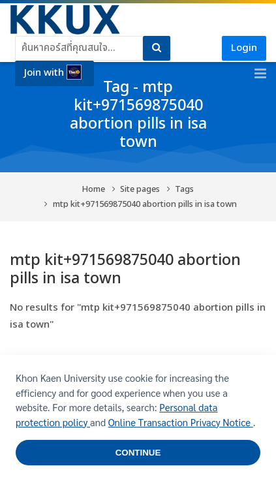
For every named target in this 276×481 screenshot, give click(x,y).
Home (93, 189)
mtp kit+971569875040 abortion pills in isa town (145, 204)
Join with (53, 72)
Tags (184, 189)
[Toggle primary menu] (260, 74)
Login (244, 47)
